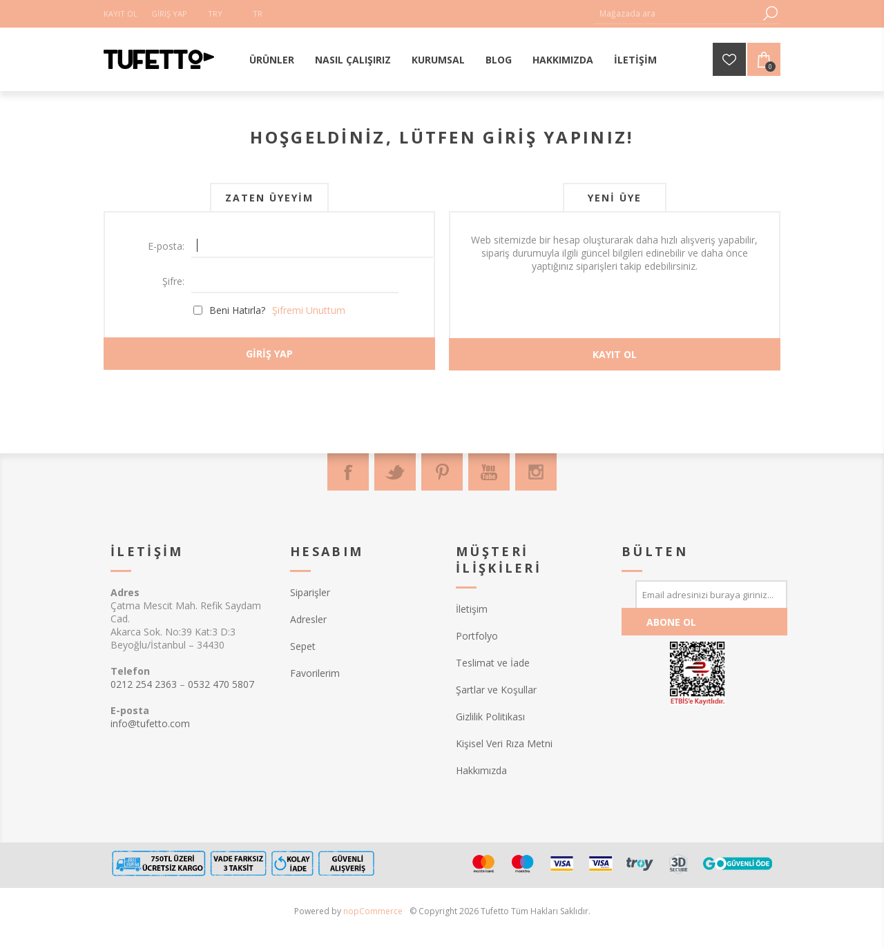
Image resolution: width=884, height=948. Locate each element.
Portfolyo (477, 635)
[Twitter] (395, 472)
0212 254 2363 (143, 684)
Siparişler (310, 592)
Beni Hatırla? (237, 310)
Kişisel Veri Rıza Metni (504, 743)
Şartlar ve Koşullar (496, 689)
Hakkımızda (481, 770)
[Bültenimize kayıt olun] (711, 594)
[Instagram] (536, 472)
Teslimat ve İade (493, 662)
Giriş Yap (169, 13)
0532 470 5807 (221, 684)
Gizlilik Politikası (490, 716)
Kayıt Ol (120, 13)
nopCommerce (373, 911)
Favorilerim (315, 673)
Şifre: (173, 281)
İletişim (472, 608)
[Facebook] (348, 472)
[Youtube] (489, 472)
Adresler (308, 619)
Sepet (303, 646)
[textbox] (677, 13)
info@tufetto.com (150, 723)
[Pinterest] (442, 472)
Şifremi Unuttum (308, 310)
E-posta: (166, 246)
